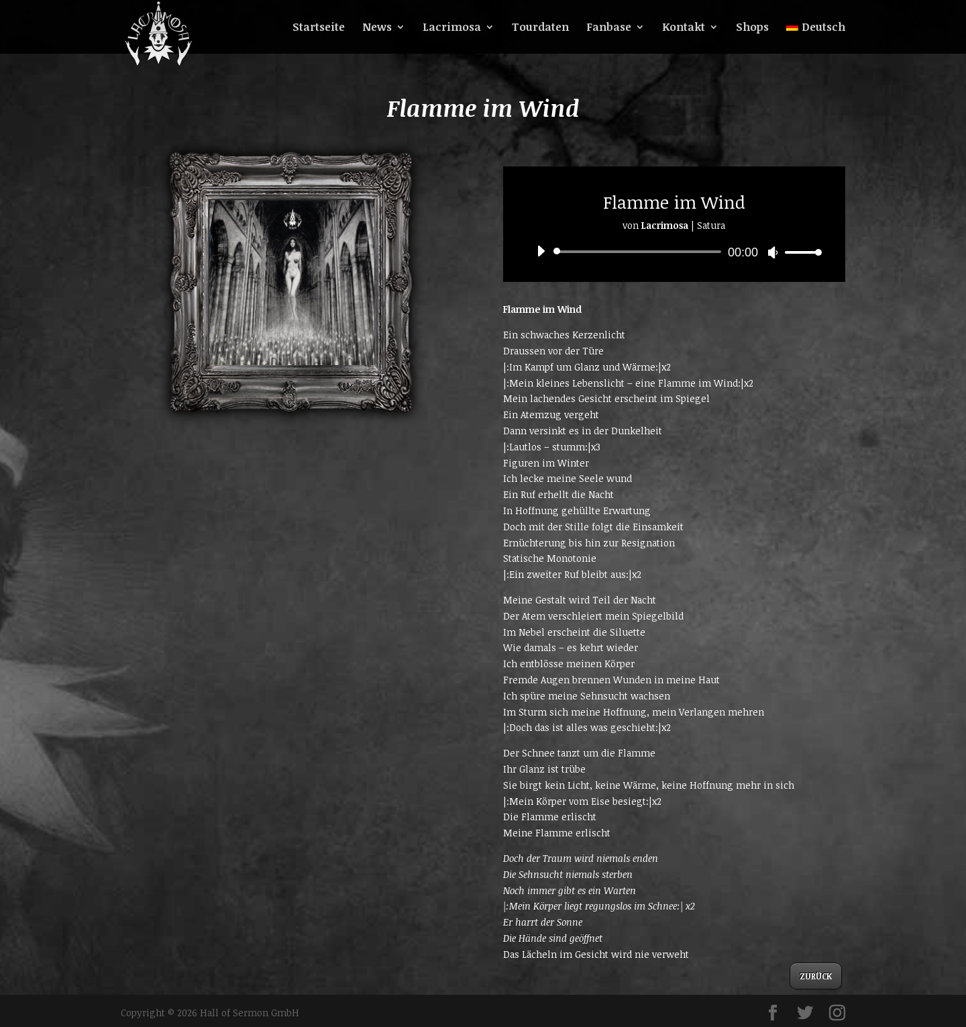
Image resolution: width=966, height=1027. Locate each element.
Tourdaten (540, 28)
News (377, 28)
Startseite (318, 28)
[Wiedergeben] (540, 251)
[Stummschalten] (773, 252)
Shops (752, 28)
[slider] (639, 251)
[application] (674, 251)
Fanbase (608, 28)
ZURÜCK (816, 976)
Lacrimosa (452, 28)
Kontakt (683, 28)
